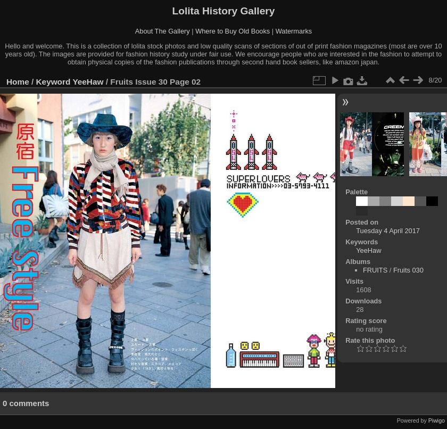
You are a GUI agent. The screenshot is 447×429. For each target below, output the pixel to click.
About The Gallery (162, 31)
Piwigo (436, 420)
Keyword (53, 81)
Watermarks (294, 31)
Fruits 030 (408, 270)
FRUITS (375, 270)
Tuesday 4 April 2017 (388, 231)
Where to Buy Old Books (232, 31)
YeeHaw (87, 81)
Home (17, 81)
